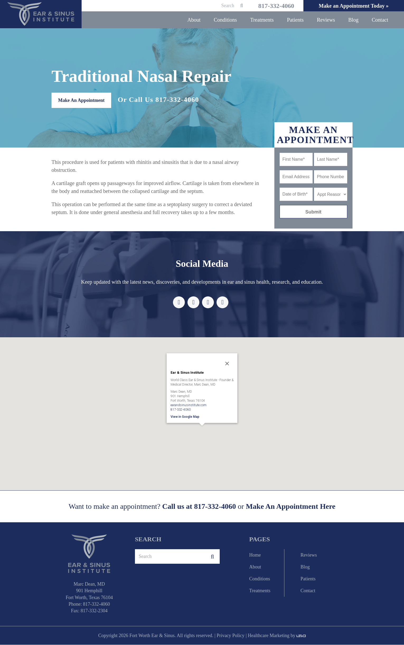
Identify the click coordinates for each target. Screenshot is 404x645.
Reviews (308, 555)
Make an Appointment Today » (353, 6)
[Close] (227, 363)
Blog (305, 567)
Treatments (259, 591)
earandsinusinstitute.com (188, 405)
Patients (308, 579)
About (255, 567)
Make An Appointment (81, 100)
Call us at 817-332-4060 (199, 506)
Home (255, 555)
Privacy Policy (231, 635)
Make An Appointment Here (290, 507)
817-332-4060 (274, 5)
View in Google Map (185, 417)
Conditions (259, 579)
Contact (307, 591)
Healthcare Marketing (268, 635)
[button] (202, 433)
